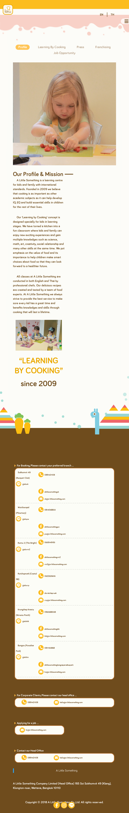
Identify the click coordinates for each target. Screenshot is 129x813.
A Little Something (66, 770)
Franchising (103, 47)
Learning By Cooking (52, 47)
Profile (22, 47)
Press (80, 47)
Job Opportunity (64, 53)
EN (101, 14)
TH (112, 14)
